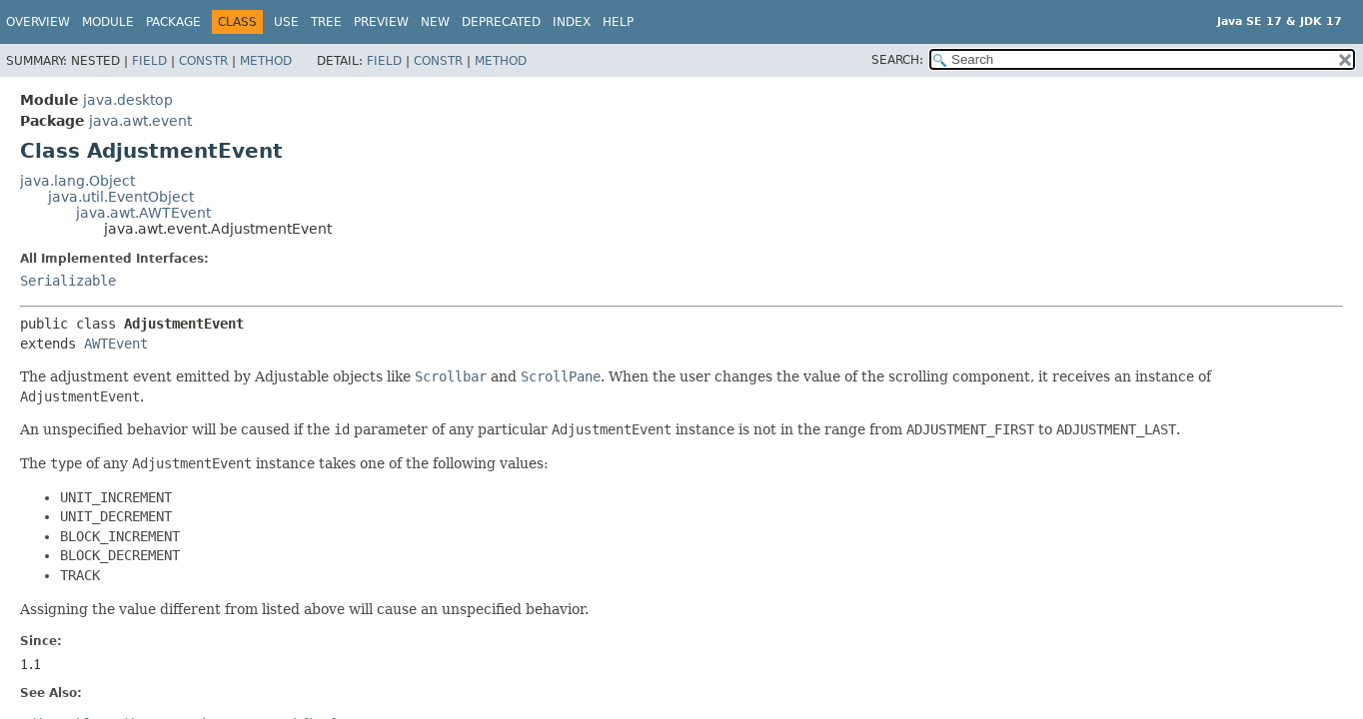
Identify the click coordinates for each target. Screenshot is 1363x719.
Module (108, 22)
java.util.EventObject (121, 197)
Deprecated (501, 22)
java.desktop (128, 100)
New (435, 22)
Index (572, 22)
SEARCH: (897, 60)
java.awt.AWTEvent (143, 213)
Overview (38, 22)
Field (149, 61)
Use (286, 22)
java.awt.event (140, 121)
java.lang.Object (77, 181)
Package (173, 22)
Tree (326, 22)
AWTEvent (116, 344)
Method (266, 61)
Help (618, 22)
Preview (381, 22)
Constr (203, 61)
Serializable (68, 281)
